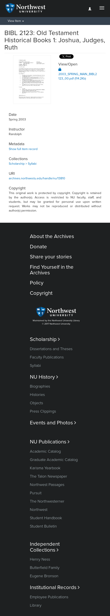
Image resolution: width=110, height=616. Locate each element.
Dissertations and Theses (51, 348)
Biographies (40, 386)
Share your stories (51, 257)
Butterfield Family (45, 567)
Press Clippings (43, 411)
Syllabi (35, 365)
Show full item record (23, 149)
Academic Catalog (45, 451)
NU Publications (50, 442)
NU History (44, 377)
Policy (36, 283)
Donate (38, 247)
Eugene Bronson (44, 576)
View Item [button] (16, 21)
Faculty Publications (47, 357)
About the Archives (52, 236)
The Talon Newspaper (48, 476)
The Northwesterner (47, 501)
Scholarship (45, 339)
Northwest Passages (47, 484)
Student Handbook (46, 517)
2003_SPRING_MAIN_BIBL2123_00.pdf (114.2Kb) (77, 74)
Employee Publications (49, 597)
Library (35, 605)
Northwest (38, 509)
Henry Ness (40, 559)
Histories (37, 394)
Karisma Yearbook (45, 468)
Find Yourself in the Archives (52, 270)
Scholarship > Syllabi (22, 164)
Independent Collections (45, 547)
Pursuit (35, 493)
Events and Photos (53, 423)
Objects (36, 403)
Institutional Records (55, 587)
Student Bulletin (43, 526)
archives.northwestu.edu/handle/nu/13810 (37, 178)
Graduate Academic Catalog (54, 459)
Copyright (41, 293)
